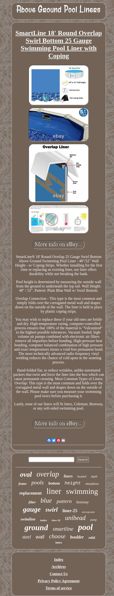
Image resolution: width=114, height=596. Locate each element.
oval (26, 474)
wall (40, 536)
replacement (30, 493)
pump (93, 519)
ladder (43, 520)
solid (91, 537)
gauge (32, 509)
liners (68, 476)
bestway (83, 502)
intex (58, 542)
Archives (58, 567)
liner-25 (70, 510)
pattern (64, 501)
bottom (54, 483)
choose (57, 536)
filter (32, 502)
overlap (47, 474)
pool (85, 527)
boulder (77, 537)
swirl (52, 509)
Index (58, 560)
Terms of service (59, 588)
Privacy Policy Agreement (59, 581)
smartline (63, 529)
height (73, 483)
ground (36, 527)
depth (94, 476)
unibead (75, 517)
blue (46, 500)
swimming (82, 491)
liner (53, 491)
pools (37, 482)
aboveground (88, 512)
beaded (81, 476)
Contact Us (59, 574)
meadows (92, 484)
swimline (28, 519)
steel (26, 536)
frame (22, 484)
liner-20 (56, 520)
